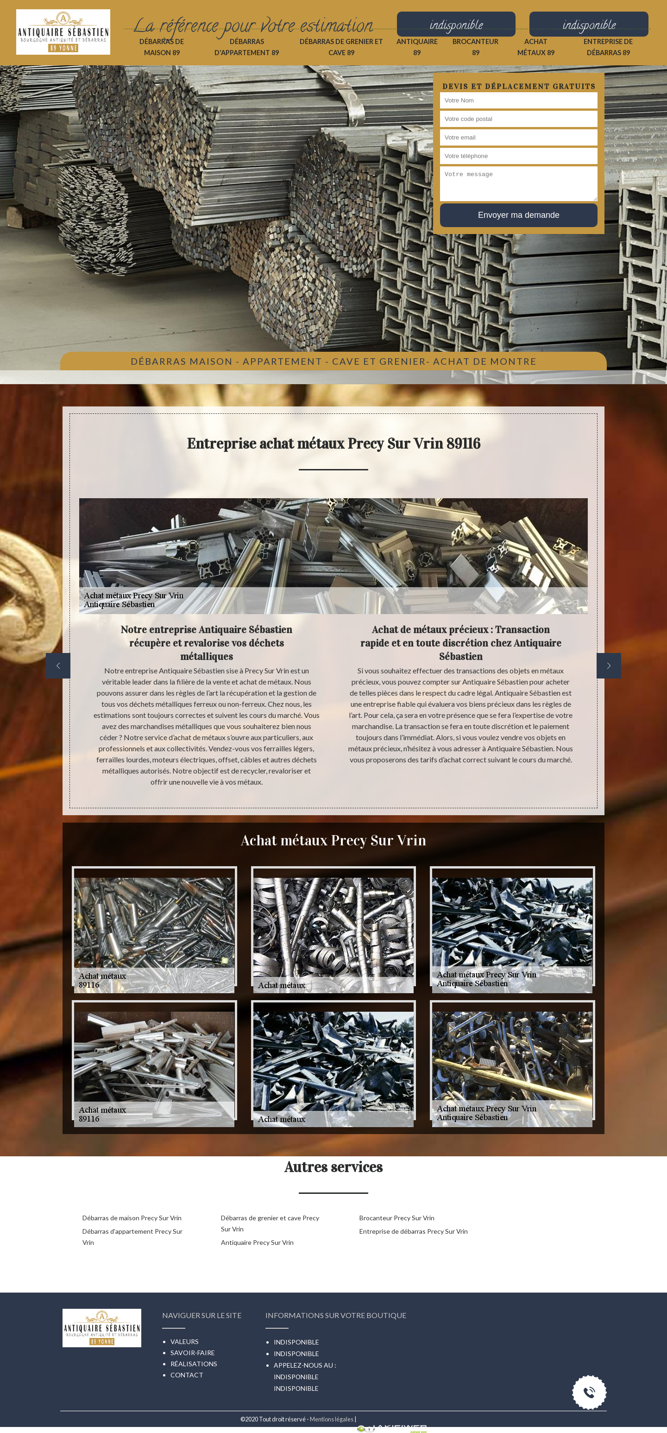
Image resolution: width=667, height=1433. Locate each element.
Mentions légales (331, 1419)
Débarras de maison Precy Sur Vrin (132, 1218)
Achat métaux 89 (535, 47)
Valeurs (184, 1341)
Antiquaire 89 (417, 47)
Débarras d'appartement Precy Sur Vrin (132, 1236)
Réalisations (193, 1364)
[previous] (58, 665)
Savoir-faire (192, 1353)
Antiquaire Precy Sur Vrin (257, 1242)
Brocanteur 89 (475, 47)
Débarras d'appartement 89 (246, 47)
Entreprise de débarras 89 (608, 47)
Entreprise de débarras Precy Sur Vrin (413, 1231)
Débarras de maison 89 (161, 47)
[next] (609, 665)
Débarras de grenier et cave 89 (341, 47)
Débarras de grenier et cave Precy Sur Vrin (270, 1223)
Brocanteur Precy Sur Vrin (396, 1218)
